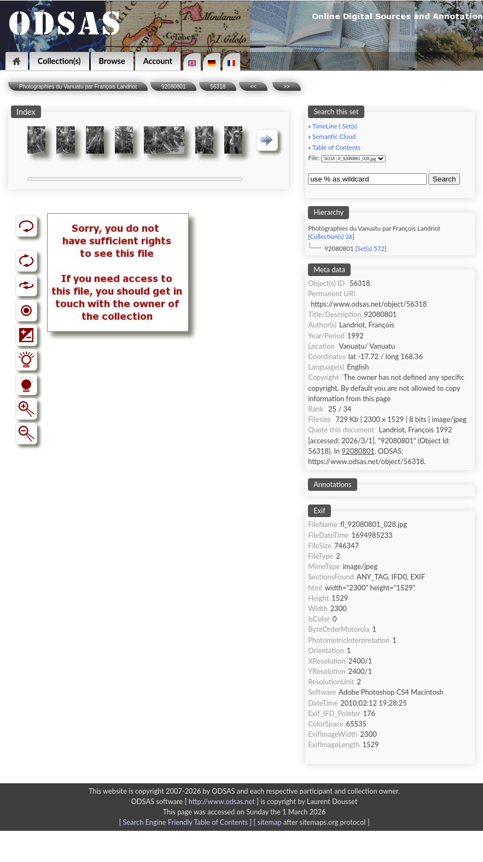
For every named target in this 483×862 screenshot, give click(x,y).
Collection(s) (59, 61)
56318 (217, 87)
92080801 (173, 87)
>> (286, 87)
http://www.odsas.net (222, 801)
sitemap (270, 822)
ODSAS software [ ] (196, 801)
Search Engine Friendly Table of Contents (185, 822)
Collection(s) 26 (331, 236)
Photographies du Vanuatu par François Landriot (78, 87)
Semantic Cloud (334, 136)
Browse (112, 61)
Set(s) (349, 126)
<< (253, 87)
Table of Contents (336, 147)
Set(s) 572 (371, 248)
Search (444, 179)
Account (157, 61)
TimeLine (324, 126)
